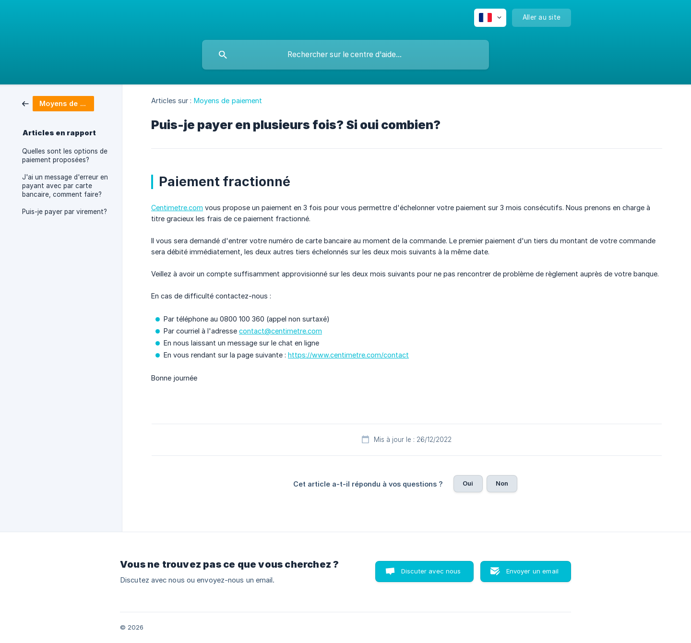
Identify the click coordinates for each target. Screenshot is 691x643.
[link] (58, 102)
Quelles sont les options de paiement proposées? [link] (64, 155)
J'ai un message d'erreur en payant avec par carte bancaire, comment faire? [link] (65, 185)
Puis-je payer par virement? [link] (64, 211)
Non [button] (502, 483)
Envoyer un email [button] (532, 571)
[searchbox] (345, 55)
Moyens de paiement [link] (228, 100)
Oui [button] (468, 483)
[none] (490, 18)
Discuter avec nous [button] (431, 571)
